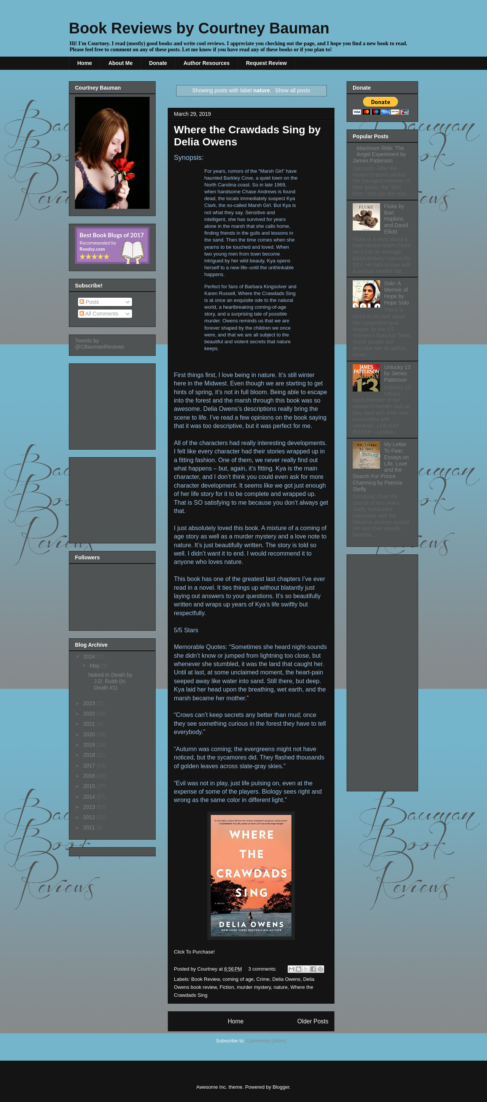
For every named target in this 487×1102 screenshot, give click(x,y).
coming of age (238, 979)
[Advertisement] (113, 404)
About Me (120, 63)
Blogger (280, 1087)
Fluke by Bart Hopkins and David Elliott (396, 219)
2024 (90, 657)
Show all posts (292, 90)
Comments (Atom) (266, 1041)
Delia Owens (286, 979)
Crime (263, 979)
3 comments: (263, 969)
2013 (90, 807)
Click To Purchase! (194, 952)
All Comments (99, 314)
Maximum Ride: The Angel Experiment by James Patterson (379, 154)
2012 (90, 817)
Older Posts (313, 1021)
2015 (90, 786)
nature (281, 987)
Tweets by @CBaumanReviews (99, 344)
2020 (90, 734)
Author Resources (206, 63)
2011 (90, 827)
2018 (90, 755)
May (95, 666)
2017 (90, 766)
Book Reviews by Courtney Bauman (199, 28)
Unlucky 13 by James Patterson (397, 373)
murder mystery (254, 987)
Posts (89, 302)
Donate (158, 63)
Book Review (205, 979)
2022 (90, 713)
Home (84, 63)
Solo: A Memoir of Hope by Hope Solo (396, 292)
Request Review (266, 63)
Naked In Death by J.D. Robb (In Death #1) (110, 681)
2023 (90, 703)
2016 (90, 776)
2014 (90, 797)
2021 (90, 724)
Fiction (227, 987)
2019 (90, 745)
